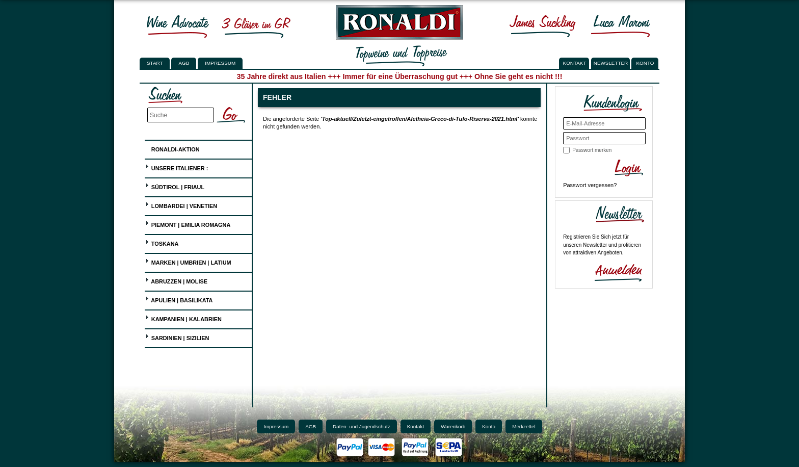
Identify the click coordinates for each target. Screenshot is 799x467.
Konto (488, 426)
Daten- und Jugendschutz (361, 426)
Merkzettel (524, 426)
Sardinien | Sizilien (177, 336)
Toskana (162, 242)
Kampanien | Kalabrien (183, 318)
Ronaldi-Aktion (172, 147)
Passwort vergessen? (590, 185)
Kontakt (415, 426)
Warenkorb (453, 426)
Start (155, 63)
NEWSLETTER (611, 63)
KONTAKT (575, 63)
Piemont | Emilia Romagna (188, 223)
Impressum (220, 63)
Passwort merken (591, 150)
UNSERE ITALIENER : (176, 167)
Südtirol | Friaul (174, 185)
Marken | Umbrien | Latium (188, 261)
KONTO (645, 63)
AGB (183, 63)
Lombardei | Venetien (181, 204)
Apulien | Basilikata (179, 299)
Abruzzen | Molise (176, 280)
